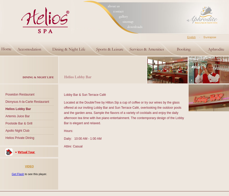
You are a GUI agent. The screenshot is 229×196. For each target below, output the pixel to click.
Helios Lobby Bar (18, 109)
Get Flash (18, 174)
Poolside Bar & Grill (18, 123)
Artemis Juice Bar (17, 116)
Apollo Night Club (17, 130)
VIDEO (29, 166)
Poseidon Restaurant (19, 94)
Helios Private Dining (19, 138)
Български (210, 37)
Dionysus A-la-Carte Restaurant (27, 102)
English (191, 37)
